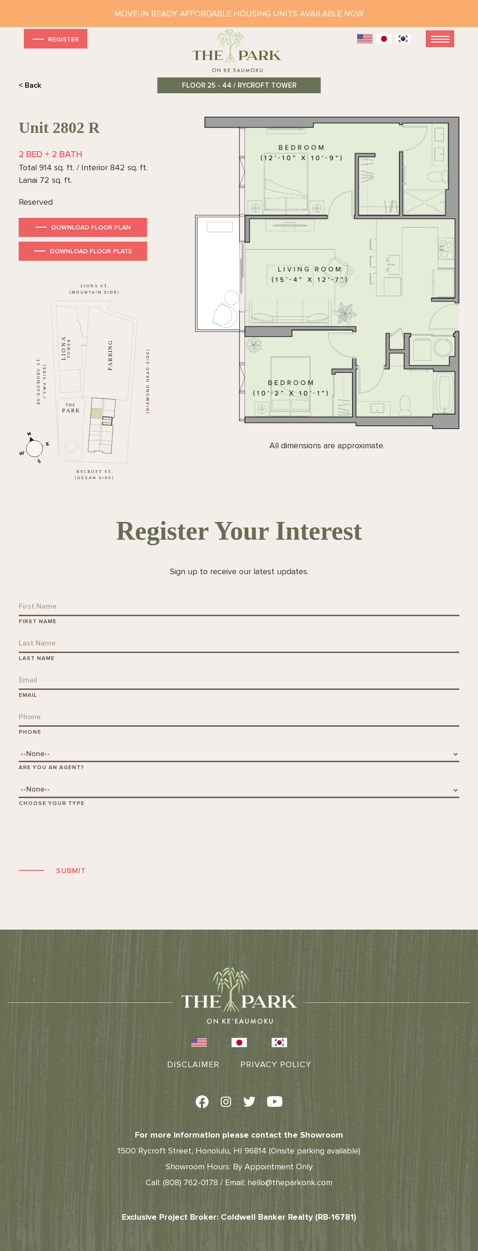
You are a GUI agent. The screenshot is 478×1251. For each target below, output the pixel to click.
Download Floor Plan (91, 227)
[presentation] (90, 835)
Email (28, 695)
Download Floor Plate (91, 251)
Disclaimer (193, 1064)
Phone (30, 732)
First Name (37, 621)
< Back (30, 85)
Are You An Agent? (51, 767)
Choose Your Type (51, 803)
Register (55, 39)
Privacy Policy (275, 1064)
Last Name (37, 658)
